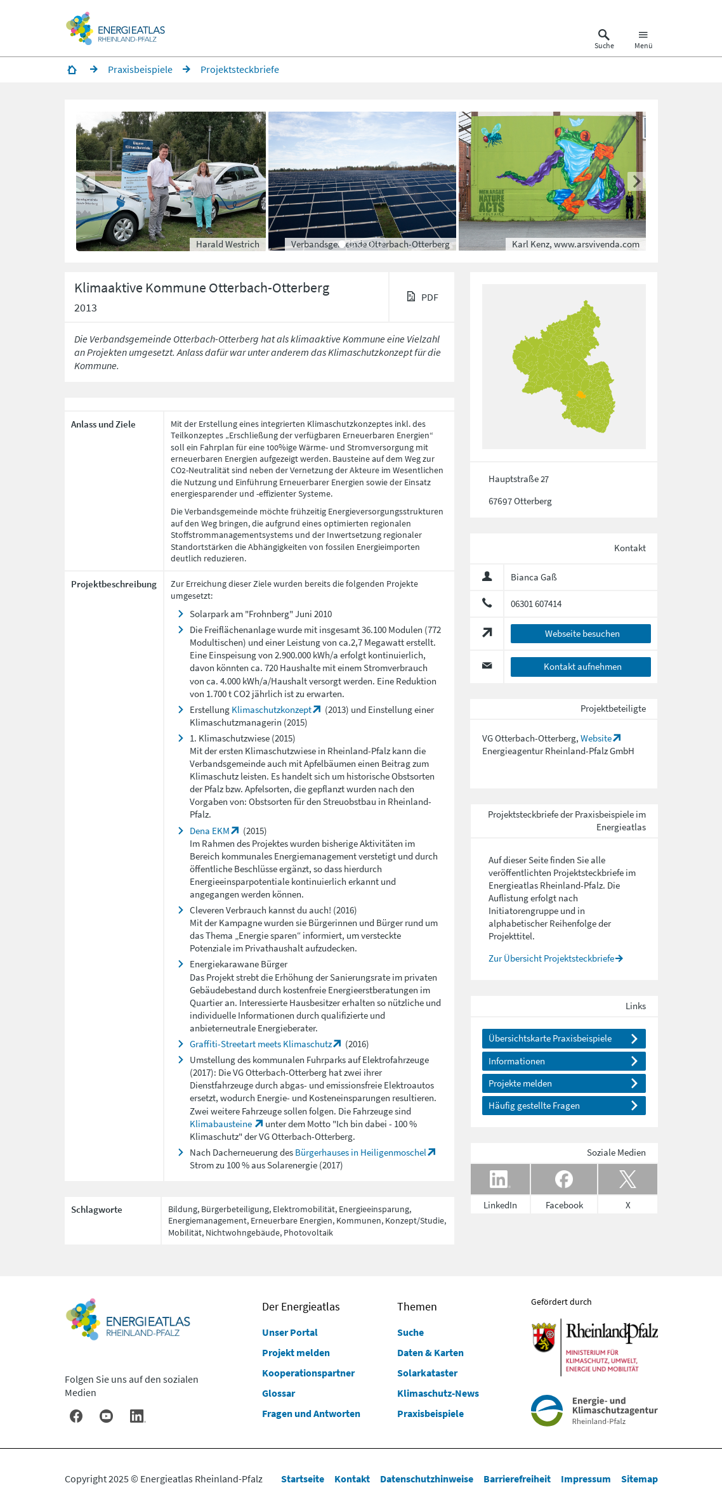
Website (596, 738)
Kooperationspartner (308, 1372)
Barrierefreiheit (517, 1478)
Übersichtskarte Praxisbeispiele (550, 1038)
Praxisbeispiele (430, 1413)
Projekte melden (520, 1083)
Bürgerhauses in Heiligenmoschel (360, 1152)
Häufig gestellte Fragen (534, 1105)
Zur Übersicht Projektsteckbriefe (551, 958)
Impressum (586, 1478)
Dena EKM (210, 831)
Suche (410, 1332)
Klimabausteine (222, 1124)
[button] (363, 181)
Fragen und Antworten (311, 1413)
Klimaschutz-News (438, 1393)
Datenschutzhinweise (426, 1478)
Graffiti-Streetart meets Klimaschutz (261, 1044)
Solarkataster (427, 1372)
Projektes (270, 843)
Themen (417, 1306)
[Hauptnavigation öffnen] (643, 40)
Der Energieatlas (301, 1306)
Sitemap (639, 1478)
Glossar (278, 1393)
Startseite (302, 1478)
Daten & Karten (430, 1352)
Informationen (517, 1061)
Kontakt (352, 1478)
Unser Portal (290, 1332)
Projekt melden (296, 1352)
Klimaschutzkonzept (272, 709)
